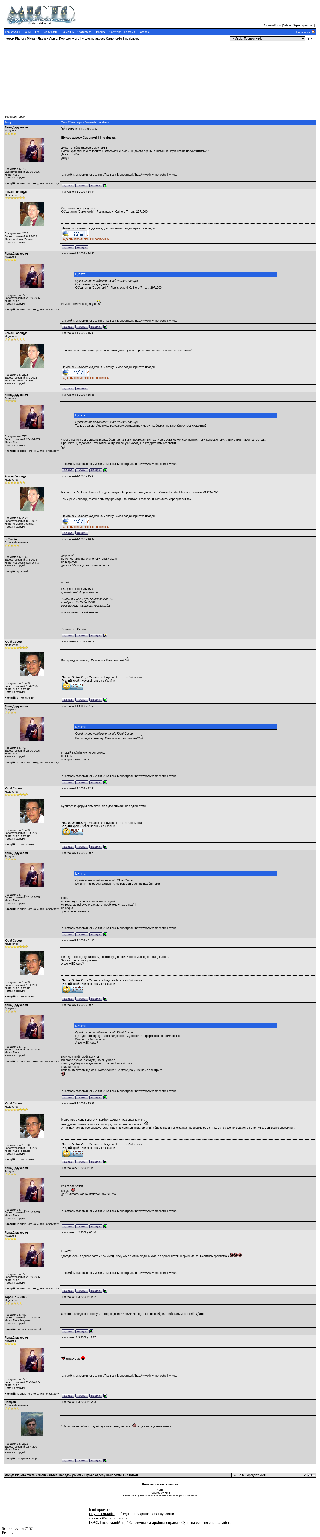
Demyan (10, 1402)
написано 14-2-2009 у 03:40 (79, 1232)
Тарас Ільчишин (16, 1297)
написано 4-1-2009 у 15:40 (78, 476)
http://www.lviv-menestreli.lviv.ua (156, 174)
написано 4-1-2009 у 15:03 (78, 333)
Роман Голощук (16, 192)
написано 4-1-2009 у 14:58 (78, 253)
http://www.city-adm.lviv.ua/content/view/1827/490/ (185, 492)
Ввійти (287, 25)
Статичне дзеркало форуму (160, 1484)
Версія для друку (15, 116)
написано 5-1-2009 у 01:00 (78, 940)
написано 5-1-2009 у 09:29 (78, 1004)
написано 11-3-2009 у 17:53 (79, 1402)
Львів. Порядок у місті (65, 38)
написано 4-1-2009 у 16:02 (78, 539)
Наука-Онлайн (102, 1514)
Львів (42, 38)
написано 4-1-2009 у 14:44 (78, 191)
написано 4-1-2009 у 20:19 (78, 641)
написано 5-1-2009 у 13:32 (78, 1103)
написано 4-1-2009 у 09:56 (82, 128)
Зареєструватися (303, 25)
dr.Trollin (11, 539)
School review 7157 (17, 1528)
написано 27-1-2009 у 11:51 (79, 1167)
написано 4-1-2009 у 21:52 (78, 706)
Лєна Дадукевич (16, 127)
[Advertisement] (146, 75)
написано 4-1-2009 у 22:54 (78, 788)
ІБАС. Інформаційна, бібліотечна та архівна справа (133, 1522)
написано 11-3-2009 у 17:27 (79, 1337)
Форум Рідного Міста (20, 38)
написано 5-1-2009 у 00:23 (78, 852)
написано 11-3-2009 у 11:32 (79, 1296)
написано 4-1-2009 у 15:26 (78, 394)
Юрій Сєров (13, 641)
